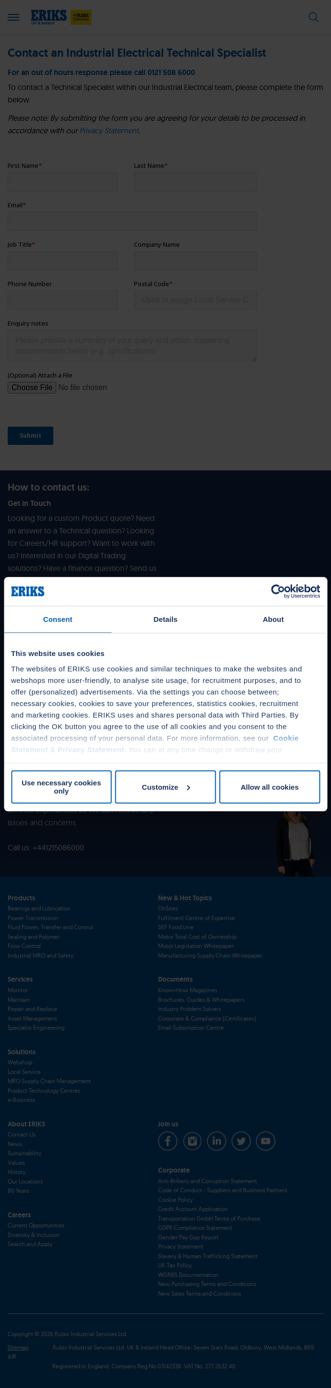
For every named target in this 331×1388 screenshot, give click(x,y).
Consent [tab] (58, 619)
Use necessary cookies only (61, 787)
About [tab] (273, 619)
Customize (166, 786)
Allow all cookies (270, 786)
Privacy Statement (91, 749)
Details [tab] (166, 619)
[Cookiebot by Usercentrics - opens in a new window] (278, 591)
